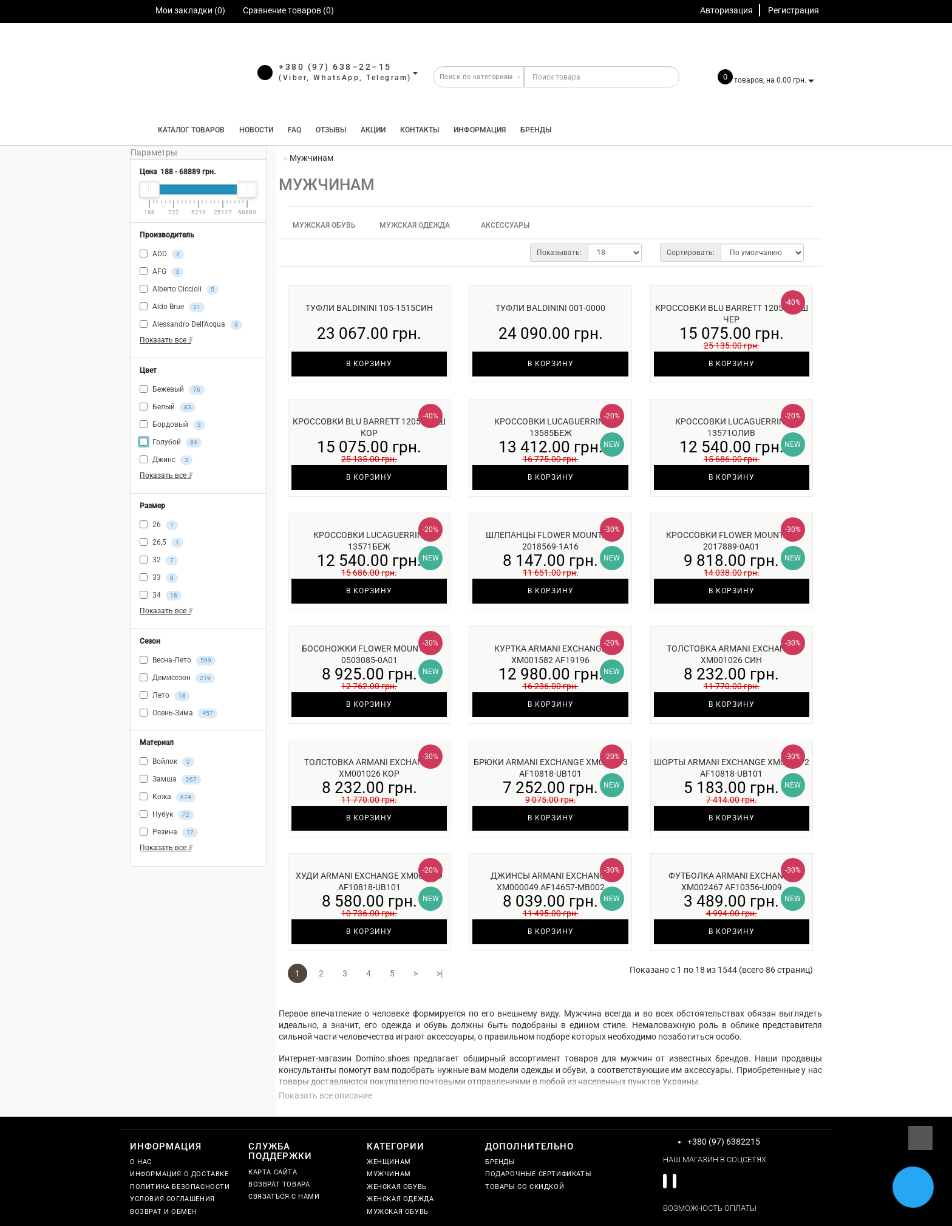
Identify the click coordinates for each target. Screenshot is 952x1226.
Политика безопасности (180, 1187)
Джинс (166, 460)
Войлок (167, 762)
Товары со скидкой (524, 1187)
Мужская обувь (324, 225)
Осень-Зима (178, 713)
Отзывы (331, 130)
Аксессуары (505, 225)
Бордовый (172, 425)
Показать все (165, 340)
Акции (373, 130)
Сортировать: (691, 252)
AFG (161, 272)
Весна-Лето (178, 661)
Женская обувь (397, 1187)
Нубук (167, 815)
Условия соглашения (172, 1199)
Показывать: (559, 252)
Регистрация (793, 10)
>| (440, 973)
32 (159, 560)
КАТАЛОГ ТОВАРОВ (188, 130)
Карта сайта (273, 1172)
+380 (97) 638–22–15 (335, 67)
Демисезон (177, 678)
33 (159, 578)
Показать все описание (325, 1095)
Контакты (419, 130)
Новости (256, 130)
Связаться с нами (284, 1196)
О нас (141, 1162)
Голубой (171, 443)
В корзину (369, 363)
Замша (170, 780)
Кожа (167, 797)
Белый (167, 407)
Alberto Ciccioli (179, 290)
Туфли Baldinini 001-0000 (550, 308)
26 (159, 525)
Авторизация (726, 10)
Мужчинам (389, 1174)
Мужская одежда (414, 225)
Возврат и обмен (163, 1212)
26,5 (161, 543)
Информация (480, 130)
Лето (165, 696)
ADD (162, 254)
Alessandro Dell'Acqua (191, 325)
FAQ (294, 130)
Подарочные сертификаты (538, 1174)
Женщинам (389, 1162)
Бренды (535, 130)
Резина (169, 832)
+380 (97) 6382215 (723, 1141)
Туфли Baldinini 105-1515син (369, 308)
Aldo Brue (172, 307)
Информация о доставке (179, 1174)
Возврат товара (279, 1184)
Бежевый (172, 390)
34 (161, 596)
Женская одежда (400, 1199)
